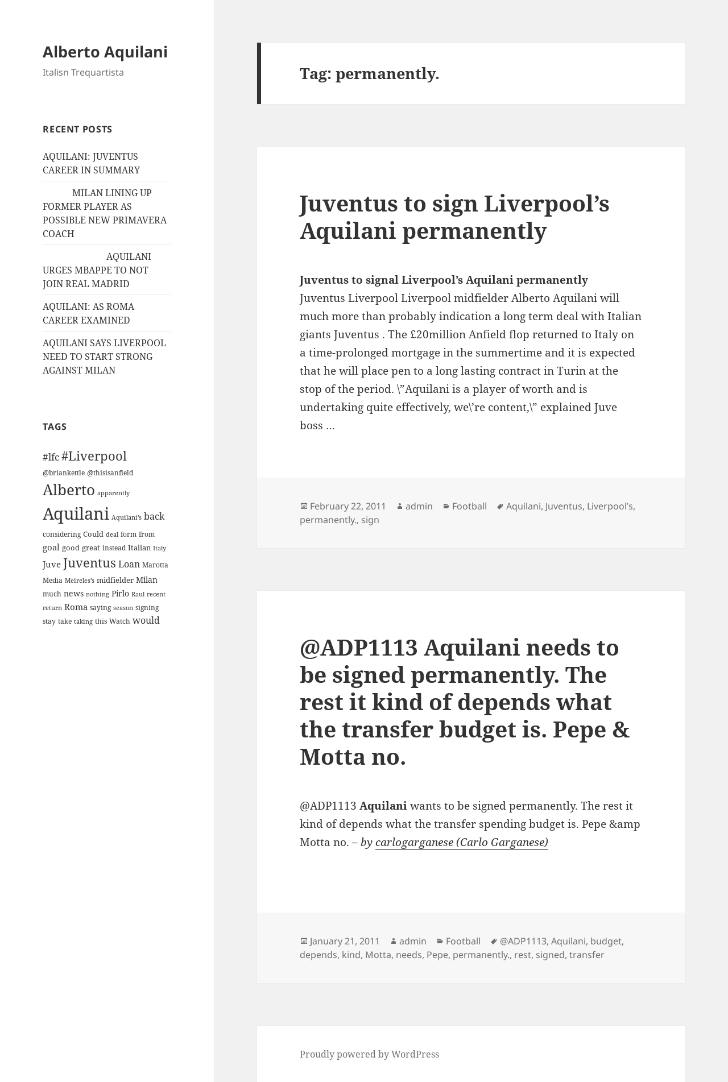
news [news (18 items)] (74, 593)
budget (606, 941)
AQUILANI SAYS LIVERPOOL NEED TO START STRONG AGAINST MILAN (104, 356)
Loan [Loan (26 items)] (129, 564)
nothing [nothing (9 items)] (97, 594)
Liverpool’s (610, 506)
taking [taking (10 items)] (83, 621)
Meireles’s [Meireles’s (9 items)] (79, 580)
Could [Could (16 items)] (93, 534)
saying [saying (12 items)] (100, 607)
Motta (378, 954)
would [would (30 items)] (146, 620)
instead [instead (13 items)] (114, 548)
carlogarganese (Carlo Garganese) (461, 842)
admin (419, 506)
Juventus (563, 506)
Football (469, 506)
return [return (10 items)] (52, 607)
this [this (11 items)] (101, 621)
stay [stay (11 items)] (49, 621)
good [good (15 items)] (71, 547)
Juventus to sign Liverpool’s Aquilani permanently (455, 216)
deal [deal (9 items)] (112, 534)
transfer (587, 954)
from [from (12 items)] (147, 534)
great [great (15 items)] (91, 547)
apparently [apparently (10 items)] (113, 492)
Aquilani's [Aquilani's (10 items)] (126, 517)
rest (522, 954)
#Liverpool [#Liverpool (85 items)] (94, 455)
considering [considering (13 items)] (62, 534)
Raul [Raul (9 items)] (137, 594)
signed (550, 954)
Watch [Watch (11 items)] (119, 621)
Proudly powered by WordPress (369, 1054)
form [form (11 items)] (128, 534)
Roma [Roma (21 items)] (76, 606)
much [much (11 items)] (52, 594)
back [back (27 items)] (154, 516)
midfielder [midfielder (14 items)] (115, 580)
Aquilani (523, 506)
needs (409, 954)
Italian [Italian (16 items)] (139, 547)
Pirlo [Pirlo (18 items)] (120, 593)
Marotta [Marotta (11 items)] (155, 565)
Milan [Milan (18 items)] (147, 579)
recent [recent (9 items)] (156, 594)
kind (351, 954)
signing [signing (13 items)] (147, 607)
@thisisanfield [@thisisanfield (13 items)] (110, 473)
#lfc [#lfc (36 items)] (51, 456)
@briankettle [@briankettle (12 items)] (64, 473)
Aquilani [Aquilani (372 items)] (76, 513)
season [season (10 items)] (123, 607)
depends (318, 954)
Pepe (437, 954)
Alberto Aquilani (105, 51)
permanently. (328, 519)
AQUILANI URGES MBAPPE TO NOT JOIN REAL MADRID (97, 270)
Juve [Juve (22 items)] (52, 564)
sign (370, 519)
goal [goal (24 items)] (51, 547)
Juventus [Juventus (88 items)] (89, 562)
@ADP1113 (523, 941)
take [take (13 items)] (65, 621)
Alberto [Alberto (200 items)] (69, 489)
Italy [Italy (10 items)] (159, 548)
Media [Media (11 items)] (53, 580)
